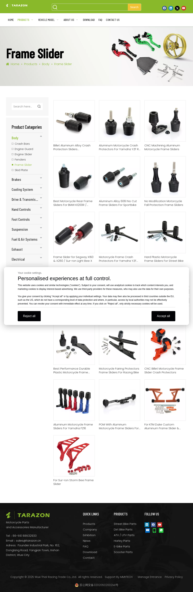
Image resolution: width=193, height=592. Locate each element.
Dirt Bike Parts (123, 529)
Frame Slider (23, 165)
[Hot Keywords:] (134, 7)
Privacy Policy (174, 577)
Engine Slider (23, 154)
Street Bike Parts (125, 524)
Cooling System (22, 189)
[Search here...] (24, 106)
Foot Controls (21, 219)
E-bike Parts (122, 546)
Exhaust (17, 249)
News (86, 541)
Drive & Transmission (27, 199)
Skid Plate (21, 170)
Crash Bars (22, 144)
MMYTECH (126, 577)
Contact (89, 558)
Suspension (20, 229)
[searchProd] (93, 7)
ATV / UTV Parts (124, 535)
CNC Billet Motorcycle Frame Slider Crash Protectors (164, 370)
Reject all (29, 316)
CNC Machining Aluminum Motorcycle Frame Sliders (162, 147)
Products (89, 524)
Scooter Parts (123, 552)
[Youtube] (183, 8)
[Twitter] (177, 8)
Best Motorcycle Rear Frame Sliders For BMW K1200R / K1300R (73, 203)
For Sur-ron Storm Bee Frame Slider (73, 482)
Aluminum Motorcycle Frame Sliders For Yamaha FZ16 (73, 426)
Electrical (18, 259)
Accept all (163, 316)
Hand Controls (21, 209)
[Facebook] (164, 8)
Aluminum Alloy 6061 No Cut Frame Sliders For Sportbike (118, 203)
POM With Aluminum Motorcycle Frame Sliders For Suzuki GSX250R (119, 426)
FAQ (85, 546)
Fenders (20, 159)
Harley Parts (122, 541)
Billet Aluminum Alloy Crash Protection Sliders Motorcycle (71, 147)
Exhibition (89, 535)
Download (90, 552)
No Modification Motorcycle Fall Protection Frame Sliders (163, 203)
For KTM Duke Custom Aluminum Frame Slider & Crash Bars (161, 426)
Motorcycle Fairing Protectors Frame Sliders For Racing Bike (119, 370)
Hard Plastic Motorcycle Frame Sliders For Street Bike (164, 259)
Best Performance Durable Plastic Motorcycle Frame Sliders (71, 370)
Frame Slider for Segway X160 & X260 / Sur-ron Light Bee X (73, 259)
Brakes (16, 179)
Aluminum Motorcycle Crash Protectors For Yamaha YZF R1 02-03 (119, 147)
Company (90, 529)
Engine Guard (24, 149)
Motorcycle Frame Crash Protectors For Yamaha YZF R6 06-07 (117, 259)
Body (15, 137)
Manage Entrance (150, 577)
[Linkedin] (170, 8)
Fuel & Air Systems (25, 239)
